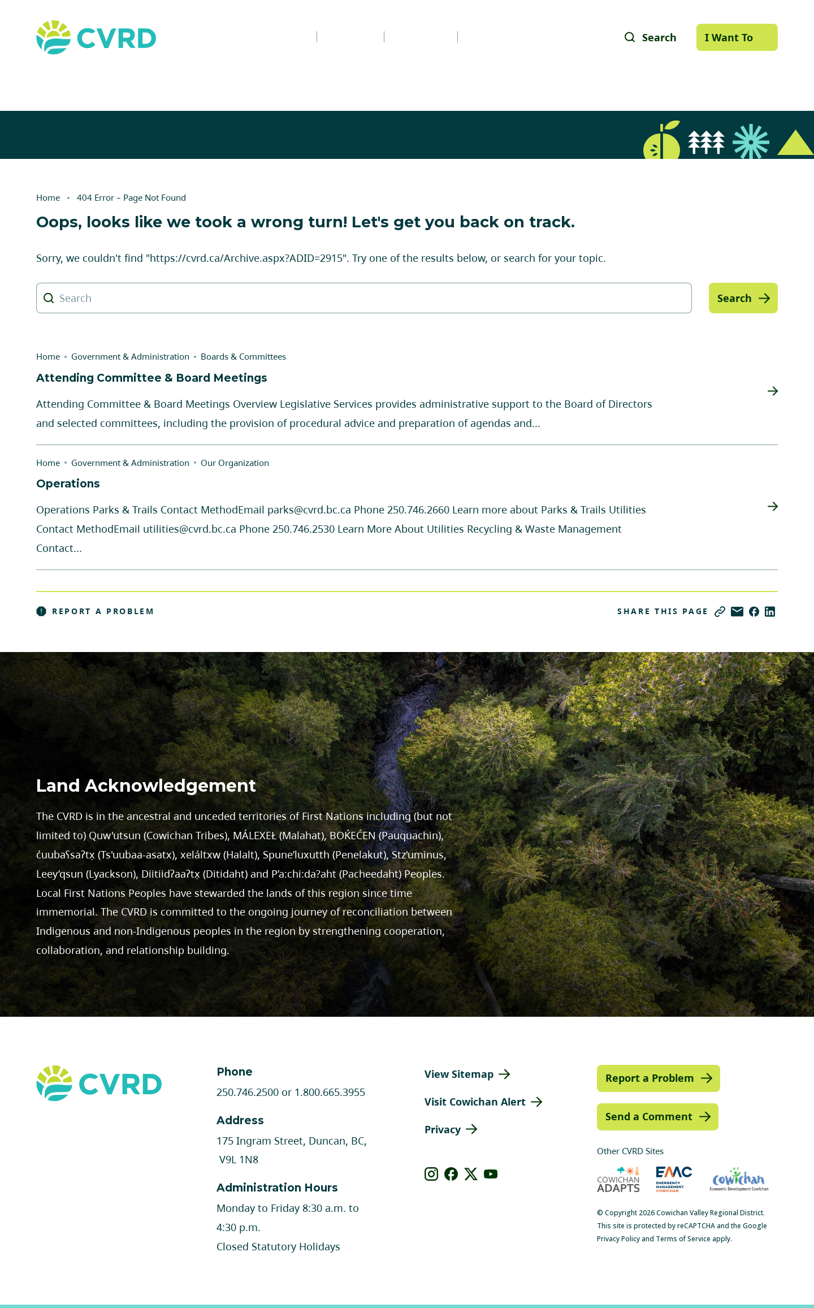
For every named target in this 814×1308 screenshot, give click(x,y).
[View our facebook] (451, 1174)
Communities (329, 81)
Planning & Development (458, 81)
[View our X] (471, 1174)
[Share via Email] (737, 611)
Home (48, 197)
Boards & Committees (243, 356)
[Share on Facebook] (754, 611)
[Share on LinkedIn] (770, 611)
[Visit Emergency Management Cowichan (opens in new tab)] (674, 1179)
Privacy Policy (618, 1239)
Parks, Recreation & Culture (622, 81)
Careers (350, 36)
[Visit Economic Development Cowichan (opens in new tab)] (739, 1179)
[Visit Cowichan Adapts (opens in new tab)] (618, 1179)
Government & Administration (108, 81)
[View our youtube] (491, 1174)
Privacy (443, 1129)
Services (238, 81)
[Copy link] (720, 611)
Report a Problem (95, 611)
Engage (744, 81)
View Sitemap (459, 1074)
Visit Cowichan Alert (475, 1101)
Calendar (420, 36)
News (288, 36)
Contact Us (498, 36)
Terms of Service (683, 1239)
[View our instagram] (432, 1174)
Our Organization (235, 462)
